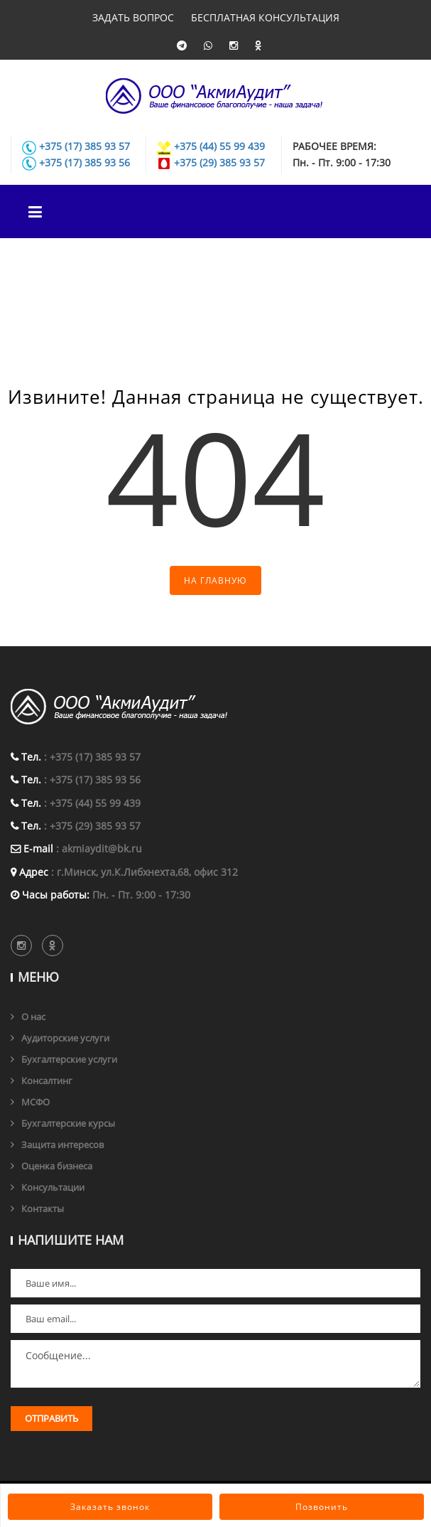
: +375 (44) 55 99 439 (92, 803)
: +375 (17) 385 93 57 (92, 757)
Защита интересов (62, 1144)
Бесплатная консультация (265, 17)
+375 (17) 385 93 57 (84, 146)
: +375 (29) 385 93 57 (92, 825)
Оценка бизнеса (56, 1165)
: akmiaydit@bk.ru (99, 848)
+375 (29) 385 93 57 (219, 162)
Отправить (51, 1418)
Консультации (52, 1187)
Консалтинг (46, 1080)
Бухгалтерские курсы (68, 1123)
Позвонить (321, 1507)
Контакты (42, 1208)
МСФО (35, 1101)
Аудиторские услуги (65, 1038)
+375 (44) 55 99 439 (219, 146)
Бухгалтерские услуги (69, 1059)
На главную (215, 580)
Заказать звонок (110, 1507)
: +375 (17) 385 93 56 (92, 779)
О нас (33, 1016)
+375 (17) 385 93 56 (84, 162)
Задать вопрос (133, 17)
